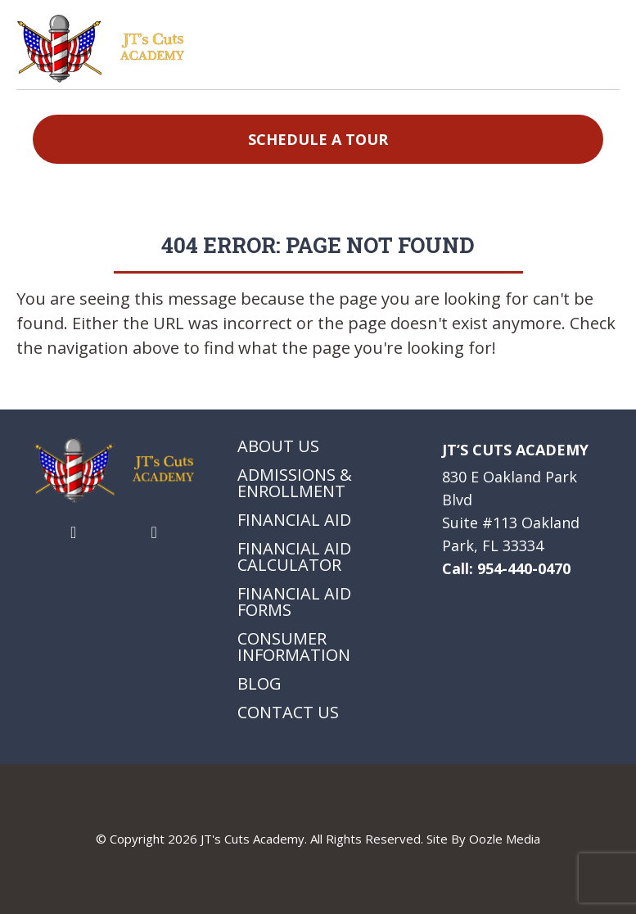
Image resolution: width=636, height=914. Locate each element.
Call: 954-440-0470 (506, 568)
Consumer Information (293, 647)
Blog (259, 684)
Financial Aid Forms (294, 602)
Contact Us (288, 712)
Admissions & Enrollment (294, 483)
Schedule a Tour (318, 139)
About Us (278, 446)
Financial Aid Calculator (294, 557)
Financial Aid (294, 520)
